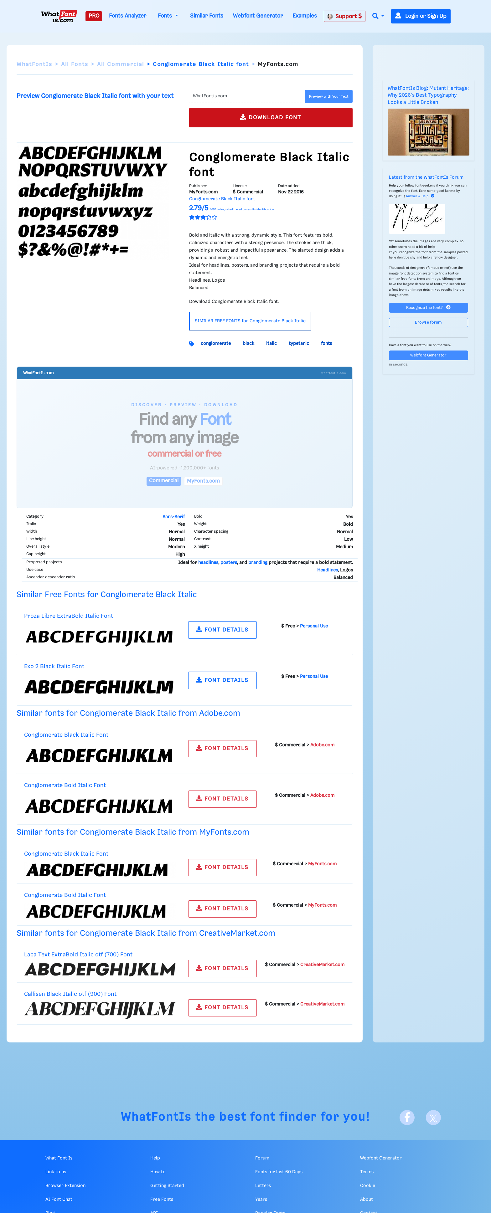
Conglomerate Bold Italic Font (65, 785)
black (248, 343)
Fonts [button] (165, 16)
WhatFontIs (34, 64)
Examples (304, 16)
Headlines (327, 570)
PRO (94, 16)
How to (158, 1172)
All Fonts (74, 64)
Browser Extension (65, 1185)
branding (257, 562)
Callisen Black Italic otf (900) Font (70, 994)
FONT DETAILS (222, 629)
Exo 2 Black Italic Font (54, 666)
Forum (262, 1158)
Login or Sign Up (421, 16)
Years (261, 1199)
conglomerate (216, 343)
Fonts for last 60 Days (278, 1172)
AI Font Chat (58, 1199)
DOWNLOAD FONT (270, 117)
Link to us (55, 1172)
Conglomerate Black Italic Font (66, 735)
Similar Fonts (206, 16)
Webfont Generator (258, 16)
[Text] (245, 96)
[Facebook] (407, 1117)
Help (155, 1158)
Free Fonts (161, 1199)
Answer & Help (420, 196)
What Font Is (58, 1158)
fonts (326, 343)
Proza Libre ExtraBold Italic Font (68, 616)
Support (344, 16)
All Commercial (120, 64)
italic (271, 343)
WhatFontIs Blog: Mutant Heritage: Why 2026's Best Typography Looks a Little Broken (428, 95)
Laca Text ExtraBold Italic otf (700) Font (78, 955)
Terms (367, 1172)
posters (228, 562)
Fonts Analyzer (127, 16)
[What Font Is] (59, 16)
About (366, 1199)
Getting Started (167, 1185)
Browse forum (428, 322)
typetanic (299, 343)
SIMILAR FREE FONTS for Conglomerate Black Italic (250, 321)
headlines (208, 562)
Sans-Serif (174, 516)
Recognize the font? (428, 307)
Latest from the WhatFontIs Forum (426, 177)
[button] (378, 16)
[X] (433, 1117)
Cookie (367, 1185)
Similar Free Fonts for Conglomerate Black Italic (107, 595)
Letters (263, 1185)
